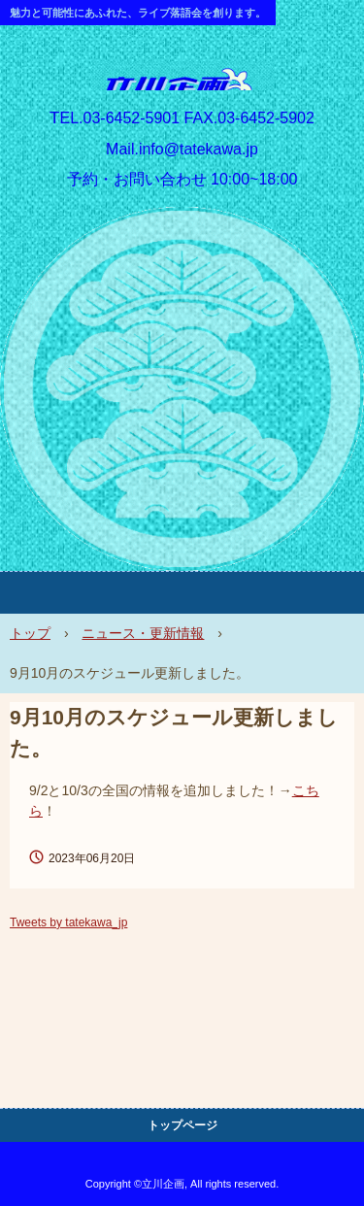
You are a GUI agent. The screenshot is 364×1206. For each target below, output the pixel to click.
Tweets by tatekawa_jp (68, 922)
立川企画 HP (182, 81)
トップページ (182, 1125)
